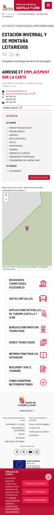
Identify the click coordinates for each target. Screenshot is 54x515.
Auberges (12, 135)
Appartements (14, 145)
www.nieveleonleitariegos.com (20, 93)
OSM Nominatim (9, 269)
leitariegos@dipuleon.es (16, 90)
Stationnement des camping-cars (23, 160)
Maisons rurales (15, 131)
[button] (6, 195)
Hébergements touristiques (20, 156)
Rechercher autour (39, 177)
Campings (12, 149)
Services (11, 14)
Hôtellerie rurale (16, 138)
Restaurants (13, 170)
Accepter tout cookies (35, 483)
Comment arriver (11, 107)
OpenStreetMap (23, 267)
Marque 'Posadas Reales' (19, 127)
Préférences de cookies (35, 499)
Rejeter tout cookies (35, 491)
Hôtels (11, 142)
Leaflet (6, 267)
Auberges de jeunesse (18, 153)
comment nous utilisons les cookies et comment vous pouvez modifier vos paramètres (12, 504)
